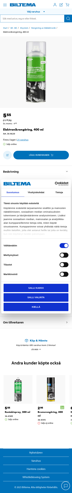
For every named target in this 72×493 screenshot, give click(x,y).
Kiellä (36, 307)
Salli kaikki (36, 287)
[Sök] (68, 18)
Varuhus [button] (36, 460)
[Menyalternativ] (5, 5)
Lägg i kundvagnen (41, 155)
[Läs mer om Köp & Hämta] (36, 340)
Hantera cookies (36, 469)
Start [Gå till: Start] (5, 28)
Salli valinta (36, 297)
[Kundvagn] (67, 4)
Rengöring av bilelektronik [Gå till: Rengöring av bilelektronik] (43, 28)
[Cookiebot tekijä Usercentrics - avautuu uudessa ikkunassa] (54, 184)
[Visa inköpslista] (61, 4)
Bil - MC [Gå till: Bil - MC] (14, 28)
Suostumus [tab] (12, 192)
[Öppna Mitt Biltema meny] (55, 4)
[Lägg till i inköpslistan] (7, 155)
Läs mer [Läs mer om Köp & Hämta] (36, 349)
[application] (66, 486)
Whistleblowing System (36, 477)
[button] (36, 11)
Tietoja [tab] (59, 192)
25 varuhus (22, 139)
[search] (36, 18)
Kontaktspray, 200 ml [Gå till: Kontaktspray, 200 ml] (17, 412)
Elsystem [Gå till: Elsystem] (24, 28)
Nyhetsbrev (36, 452)
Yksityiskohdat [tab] (36, 192)
